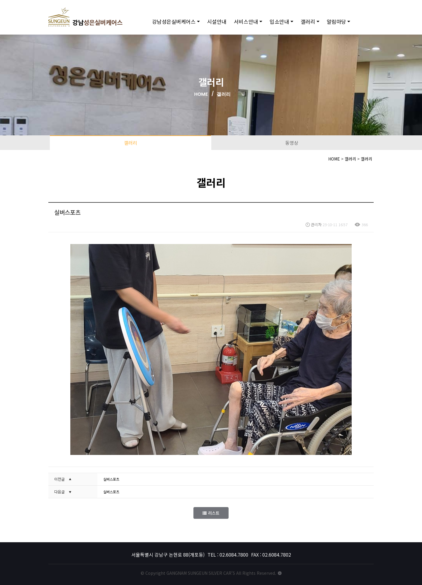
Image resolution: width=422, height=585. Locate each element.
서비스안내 (250, 23)
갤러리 (311, 23)
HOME (201, 94)
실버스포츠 (112, 479)
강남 (89, 19)
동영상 (291, 142)
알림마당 (340, 23)
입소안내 (283, 23)
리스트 (211, 513)
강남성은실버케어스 (178, 23)
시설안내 (220, 23)
